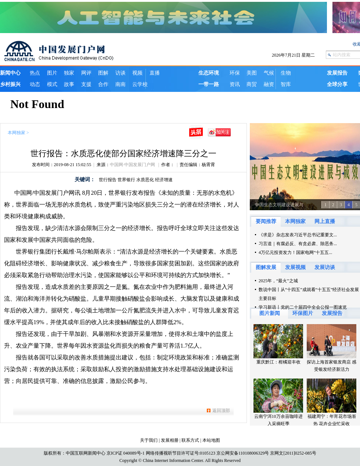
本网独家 (16, 132)
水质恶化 (145, 179)
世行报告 (107, 179)
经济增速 (164, 179)
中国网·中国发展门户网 (133, 164)
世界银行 (126, 179)
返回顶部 (221, 410)
